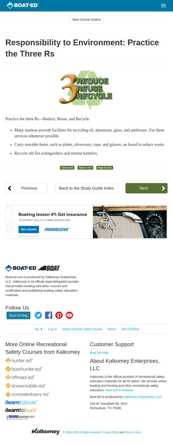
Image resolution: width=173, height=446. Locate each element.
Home (111, 329)
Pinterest (59, 315)
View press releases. (119, 390)
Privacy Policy (110, 432)
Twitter (38, 315)
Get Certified (130, 329)
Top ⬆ (38, 329)
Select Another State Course (82, 329)
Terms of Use (133, 432)
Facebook (48, 315)
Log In (52, 329)
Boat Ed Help (99, 352)
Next (144, 188)
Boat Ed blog (18, 315)
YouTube (69, 315)
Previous (29, 188)
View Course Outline (86, 19)
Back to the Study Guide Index (86, 188)
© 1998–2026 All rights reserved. (81, 432)
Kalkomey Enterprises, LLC (142, 397)
